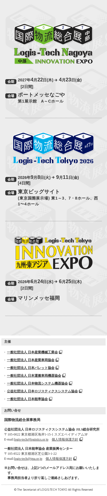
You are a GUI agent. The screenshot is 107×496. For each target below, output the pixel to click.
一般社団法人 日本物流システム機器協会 (39, 383)
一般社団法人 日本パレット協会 (33, 368)
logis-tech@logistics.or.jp (31, 439)
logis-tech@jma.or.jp (28, 459)
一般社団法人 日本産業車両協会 (33, 360)
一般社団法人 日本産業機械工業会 (34, 352)
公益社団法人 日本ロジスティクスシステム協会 (44, 391)
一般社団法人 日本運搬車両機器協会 (36, 376)
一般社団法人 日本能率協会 (29, 399)
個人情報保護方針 (67, 439)
